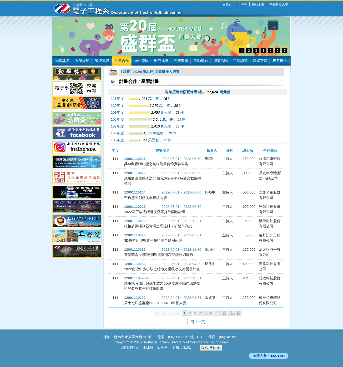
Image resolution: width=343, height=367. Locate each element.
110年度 (117, 105)
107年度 (117, 126)
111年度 (117, 99)
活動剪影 (201, 61)
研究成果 (161, 61)
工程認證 (240, 61)
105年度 (117, 140)
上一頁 (174, 313)
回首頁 (227, 4)
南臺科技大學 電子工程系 (114, 8)
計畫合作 (122, 61)
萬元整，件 (150, 99)
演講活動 (220, 61)
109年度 (117, 112)
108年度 (117, 119)
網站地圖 (258, 4)
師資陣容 (102, 61)
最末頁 (234, 313)
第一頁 (160, 313)
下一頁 (220, 313)
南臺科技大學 (278, 4)
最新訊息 (62, 61)
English (242, 4)
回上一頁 (198, 322)
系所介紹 (82, 61)
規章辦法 (280, 61)
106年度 (117, 133)
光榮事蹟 (181, 61)
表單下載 (260, 61)
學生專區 (141, 61)
